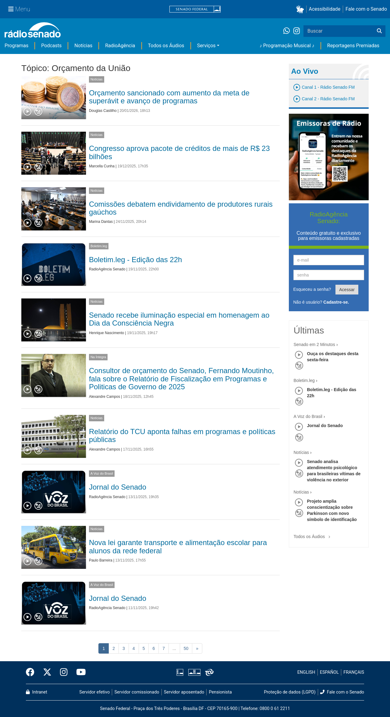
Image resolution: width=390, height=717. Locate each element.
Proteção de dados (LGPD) (290, 692)
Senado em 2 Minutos (314, 344)
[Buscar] (379, 31)
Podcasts (51, 45)
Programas (16, 45)
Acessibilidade (325, 9)
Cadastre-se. (336, 302)
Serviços (206, 45)
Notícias (83, 45)
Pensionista (220, 692)
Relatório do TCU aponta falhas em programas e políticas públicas (182, 435)
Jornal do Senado (117, 487)
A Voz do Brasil (101, 473)
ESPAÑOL (329, 672)
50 (186, 648)
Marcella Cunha (102, 166)
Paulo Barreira (100, 560)
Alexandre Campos (104, 396)
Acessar (347, 289)
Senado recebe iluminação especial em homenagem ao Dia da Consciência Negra (179, 319)
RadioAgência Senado (107, 269)
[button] (301, 9)
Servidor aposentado (184, 692)
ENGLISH (306, 672)
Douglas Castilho (103, 111)
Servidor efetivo (94, 692)
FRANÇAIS (353, 672)
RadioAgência (120, 45)
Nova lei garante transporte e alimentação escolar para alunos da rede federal (178, 546)
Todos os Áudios (166, 45)
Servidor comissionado (137, 692)
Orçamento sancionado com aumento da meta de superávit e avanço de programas (169, 97)
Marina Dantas (101, 221)
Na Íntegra (98, 357)
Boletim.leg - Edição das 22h (135, 259)
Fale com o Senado (366, 9)
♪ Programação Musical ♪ (287, 45)
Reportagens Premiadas (353, 45)
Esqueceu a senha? (312, 289)
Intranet (36, 692)
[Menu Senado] (19, 9)
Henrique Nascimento (106, 333)
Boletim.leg (98, 246)
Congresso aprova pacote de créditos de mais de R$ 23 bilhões (179, 152)
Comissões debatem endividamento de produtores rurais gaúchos (181, 208)
